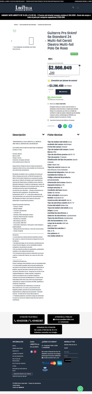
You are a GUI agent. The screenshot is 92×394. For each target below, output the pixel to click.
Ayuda (14, 366)
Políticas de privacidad (16, 360)
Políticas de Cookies (18, 364)
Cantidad (50, 90)
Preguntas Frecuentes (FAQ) (19, 370)
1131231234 (63, 322)
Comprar (63, 92)
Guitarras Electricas (44, 25)
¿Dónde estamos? (17, 354)
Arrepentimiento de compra (22, 374)
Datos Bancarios (17, 357)
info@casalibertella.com (63, 320)
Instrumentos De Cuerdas (28, 25)
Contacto (15, 351)
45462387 (36, 321)
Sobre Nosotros (17, 349)
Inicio (16, 25)
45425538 (21, 321)
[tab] (29, 135)
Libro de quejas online (19, 377)
